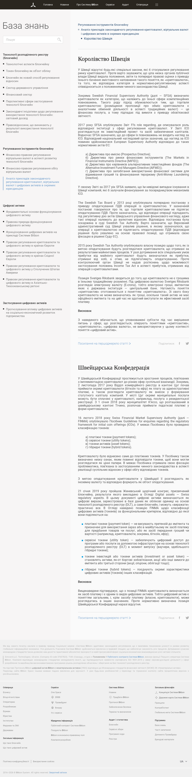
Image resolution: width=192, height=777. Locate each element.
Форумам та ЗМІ (11, 725)
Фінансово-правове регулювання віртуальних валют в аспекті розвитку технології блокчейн (31, 158)
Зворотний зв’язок (58, 772)
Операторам (9, 701)
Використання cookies (43, 761)
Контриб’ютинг (162, 707)
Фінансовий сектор (19, 94)
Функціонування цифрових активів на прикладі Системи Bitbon (31, 233)
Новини (64, 4)
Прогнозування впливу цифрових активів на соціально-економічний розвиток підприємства (34, 312)
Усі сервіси (56, 712)
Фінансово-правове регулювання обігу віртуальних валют (32, 170)
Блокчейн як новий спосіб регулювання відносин (32, 79)
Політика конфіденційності (16, 761)
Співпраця (142, 4)
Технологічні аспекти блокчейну (27, 64)
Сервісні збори (116, 729)
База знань (160, 725)
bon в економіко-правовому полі (68, 735)
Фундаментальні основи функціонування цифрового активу (33, 213)
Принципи (159, 702)
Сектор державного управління (27, 88)
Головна (48, 4)
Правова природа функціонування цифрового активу (29, 223)
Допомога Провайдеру (166, 734)
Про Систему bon (87, 4)
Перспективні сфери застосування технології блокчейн (29, 102)
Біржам (6, 711)
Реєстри (113, 738)
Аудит (125, 4)
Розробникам (9, 706)
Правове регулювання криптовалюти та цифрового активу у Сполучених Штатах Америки (33, 269)
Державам (8, 730)
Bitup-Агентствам (11, 697)
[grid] (133, 340)
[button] (178, 343)
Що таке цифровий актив (15, 747)
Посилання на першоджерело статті (103, 343)
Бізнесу (6, 692)
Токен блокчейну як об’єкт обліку (28, 71)
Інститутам (8, 720)
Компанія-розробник (61, 739)
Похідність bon (59, 730)
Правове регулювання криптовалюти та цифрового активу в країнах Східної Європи (33, 255)
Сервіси (110, 4)
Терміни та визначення (120, 711)
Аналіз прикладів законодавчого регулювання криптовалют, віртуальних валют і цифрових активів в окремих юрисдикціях (32, 183)
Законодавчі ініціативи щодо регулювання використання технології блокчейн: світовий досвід (34, 114)
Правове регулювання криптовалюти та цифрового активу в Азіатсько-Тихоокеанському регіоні (33, 282)
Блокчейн (113, 724)
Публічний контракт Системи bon (68, 725)
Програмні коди (116, 733)
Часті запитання (163, 729)
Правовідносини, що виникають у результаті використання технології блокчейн (29, 128)
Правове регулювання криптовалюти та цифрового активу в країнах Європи (33, 243)
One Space (56, 692)
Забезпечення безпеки (120, 706)
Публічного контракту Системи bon (125, 656)
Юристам (7, 715)
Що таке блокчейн (12, 743)
